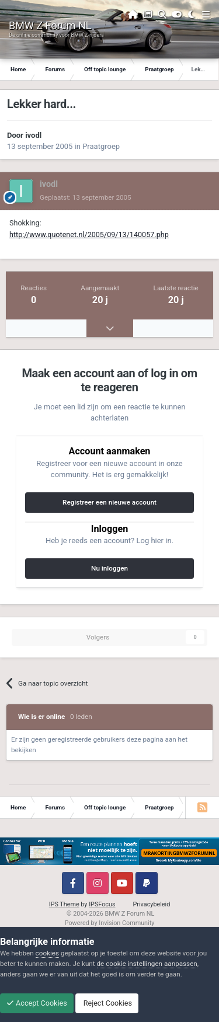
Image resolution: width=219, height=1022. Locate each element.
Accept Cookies (36, 1003)
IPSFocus (102, 904)
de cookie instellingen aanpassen (147, 964)
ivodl (33, 135)
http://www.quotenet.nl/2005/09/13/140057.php (89, 234)
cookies (47, 953)
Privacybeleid (152, 904)
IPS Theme (64, 904)
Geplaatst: (85, 197)
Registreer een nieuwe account (109, 502)
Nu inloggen (109, 568)
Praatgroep (101, 146)
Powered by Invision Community (110, 923)
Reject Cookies (107, 1003)
